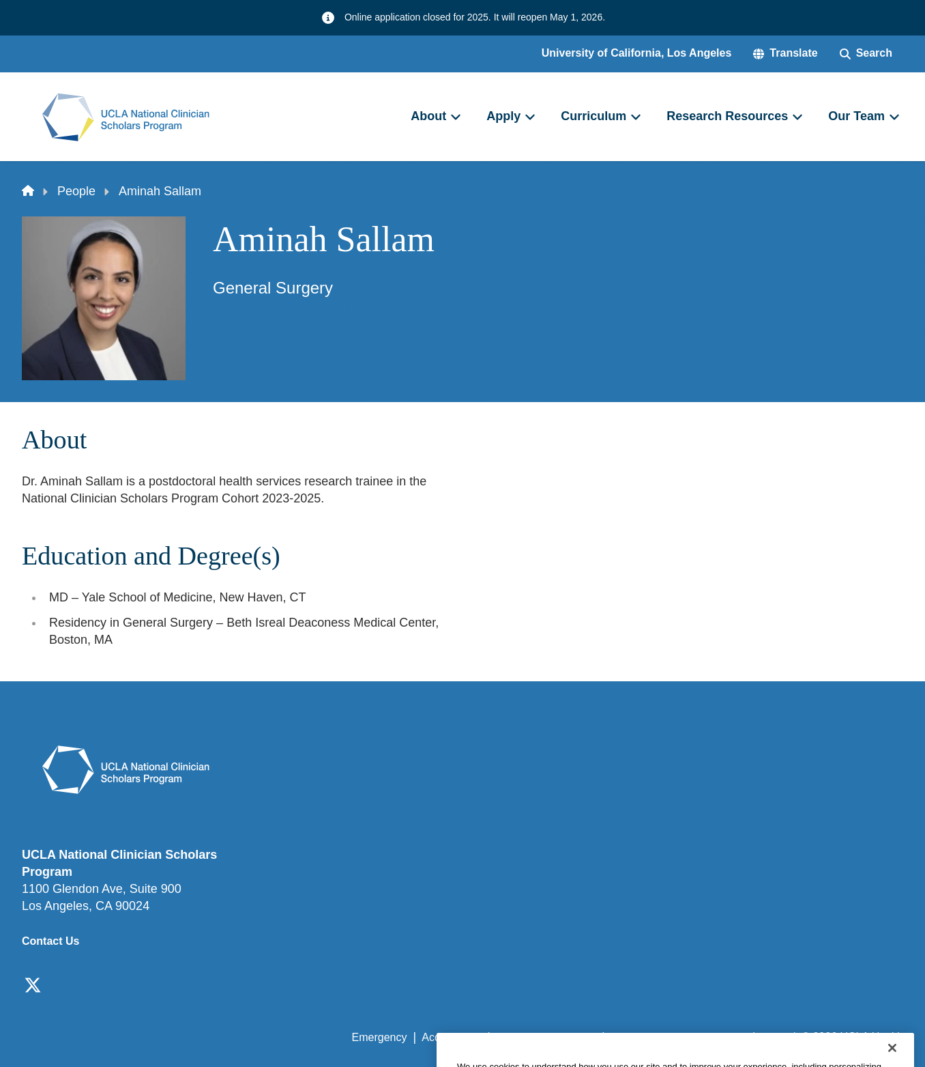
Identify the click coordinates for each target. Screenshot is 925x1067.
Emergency (379, 1037)
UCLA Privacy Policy (546, 1037)
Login (774, 1037)
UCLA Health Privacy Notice (678, 1037)
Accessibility (451, 1037)
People (76, 191)
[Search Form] (866, 53)
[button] (785, 53)
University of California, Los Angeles (637, 53)
